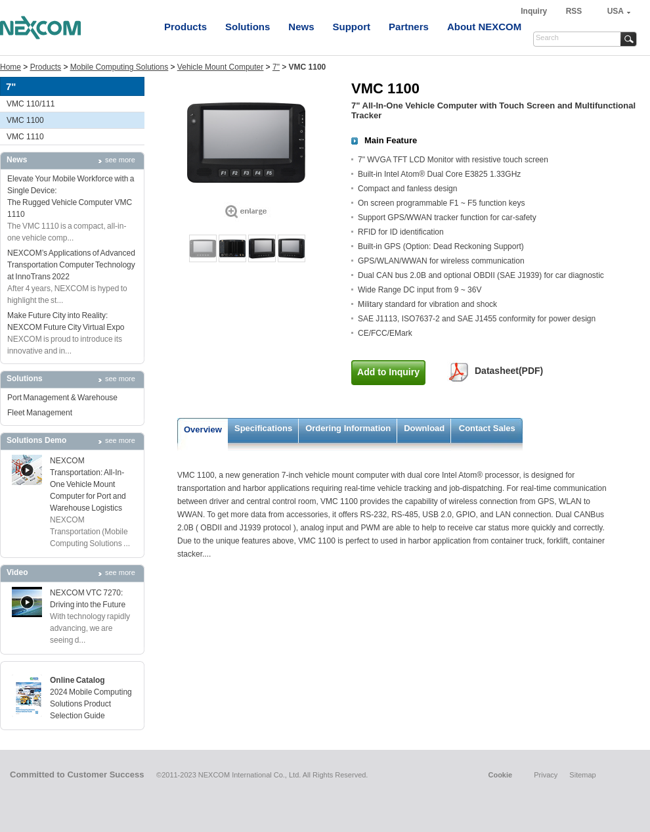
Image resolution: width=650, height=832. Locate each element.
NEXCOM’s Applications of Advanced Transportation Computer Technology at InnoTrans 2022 (71, 264)
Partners (409, 26)
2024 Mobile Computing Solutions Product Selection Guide (91, 703)
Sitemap (582, 775)
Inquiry (535, 11)
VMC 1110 (25, 136)
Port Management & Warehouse (62, 397)
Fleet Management (39, 412)
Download (424, 428)
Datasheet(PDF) (509, 370)
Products (185, 26)
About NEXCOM (484, 26)
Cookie (500, 775)
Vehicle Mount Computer (220, 67)
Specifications (263, 428)
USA (615, 11)
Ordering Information (348, 428)
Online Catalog (77, 680)
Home (10, 67)
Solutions (247, 26)
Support (352, 26)
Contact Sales (487, 428)
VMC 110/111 (30, 103)
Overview (203, 429)
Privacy (545, 775)
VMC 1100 (25, 120)
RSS (574, 11)
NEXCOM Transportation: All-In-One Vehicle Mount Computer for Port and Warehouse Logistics (88, 484)
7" (276, 67)
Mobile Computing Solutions (119, 67)
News (301, 26)
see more (120, 160)
